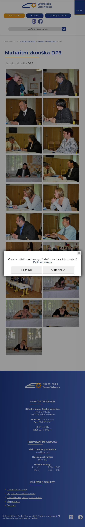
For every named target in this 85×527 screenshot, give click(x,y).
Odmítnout (58, 269)
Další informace (42, 262)
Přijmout (26, 269)
